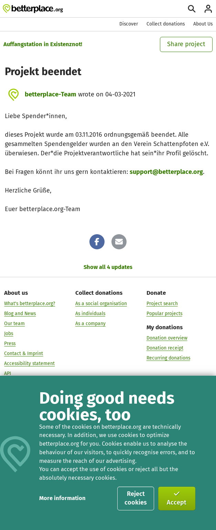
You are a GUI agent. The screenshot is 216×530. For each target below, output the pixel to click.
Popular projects (164, 313)
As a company (90, 323)
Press (9, 343)
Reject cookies (136, 498)
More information (62, 498)
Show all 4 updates (108, 267)
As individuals (90, 313)
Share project (186, 44)
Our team (14, 323)
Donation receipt (165, 348)
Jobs (8, 333)
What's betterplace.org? (29, 303)
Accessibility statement (29, 363)
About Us (203, 24)
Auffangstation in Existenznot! (42, 44)
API (7, 373)
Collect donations (166, 24)
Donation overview (167, 338)
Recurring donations (168, 358)
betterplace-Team (50, 94)
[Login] (208, 8)
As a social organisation (101, 303)
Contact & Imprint (23, 353)
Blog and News (20, 313)
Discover (128, 24)
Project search (162, 303)
